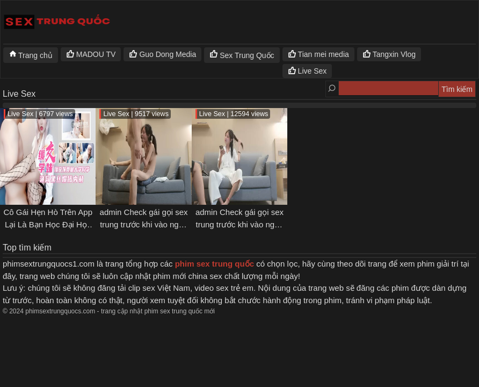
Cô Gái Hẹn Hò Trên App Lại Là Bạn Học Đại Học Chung (47, 224)
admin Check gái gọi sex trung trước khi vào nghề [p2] (144, 224)
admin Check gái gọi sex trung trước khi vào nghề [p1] (239, 224)
